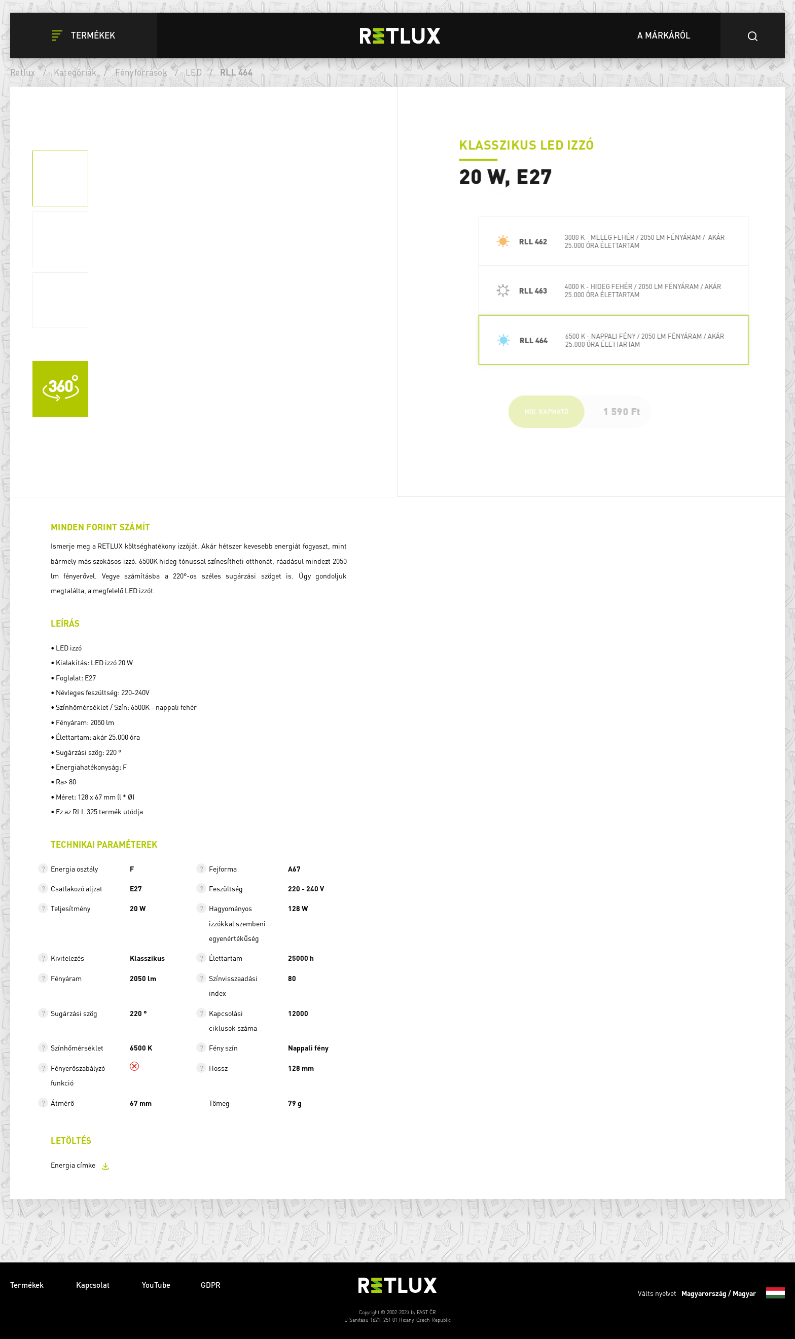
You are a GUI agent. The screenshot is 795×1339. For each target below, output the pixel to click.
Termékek (28, 1285)
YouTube (156, 1285)
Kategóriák (75, 72)
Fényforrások (141, 72)
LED (194, 72)
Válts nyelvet (711, 1292)
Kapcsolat (94, 1285)
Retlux (22, 72)
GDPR (211, 1285)
